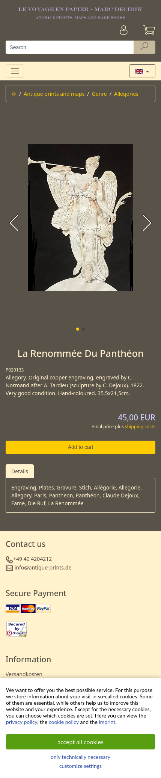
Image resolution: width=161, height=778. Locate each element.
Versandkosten (24, 674)
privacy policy (21, 722)
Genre (99, 93)
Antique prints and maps (54, 93)
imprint (107, 722)
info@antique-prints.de (43, 567)
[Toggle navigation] (15, 70)
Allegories (126, 93)
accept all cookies (80, 741)
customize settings (80, 766)
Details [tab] (19, 471)
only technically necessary (80, 757)
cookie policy (64, 722)
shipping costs (140, 426)
